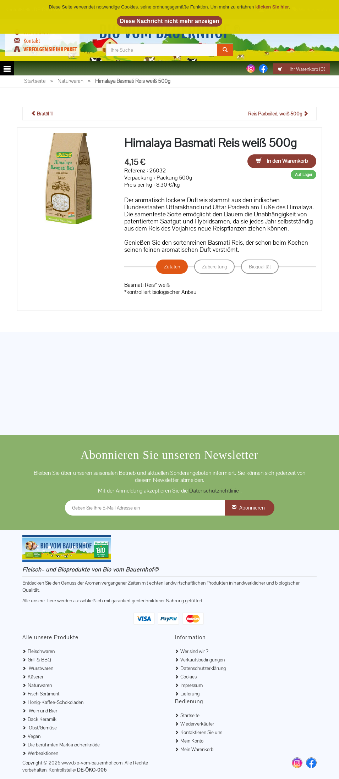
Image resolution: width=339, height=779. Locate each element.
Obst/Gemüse (42, 728)
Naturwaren (40, 685)
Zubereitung (214, 267)
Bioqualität (260, 267)
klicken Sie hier (272, 7)
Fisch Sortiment (43, 694)
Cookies (188, 677)
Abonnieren (252, 508)
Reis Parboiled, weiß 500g (278, 114)
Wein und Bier (42, 711)
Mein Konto (191, 741)
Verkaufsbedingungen (202, 660)
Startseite (189, 715)
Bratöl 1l (42, 114)
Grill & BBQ (39, 660)
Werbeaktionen (43, 753)
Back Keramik (42, 719)
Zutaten (172, 267)
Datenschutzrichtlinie (214, 491)
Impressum (191, 685)
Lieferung (189, 694)
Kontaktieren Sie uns (201, 732)
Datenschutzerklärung (203, 668)
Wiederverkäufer (197, 724)
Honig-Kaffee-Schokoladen (55, 702)
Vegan (34, 736)
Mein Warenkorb (196, 749)
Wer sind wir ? (194, 651)
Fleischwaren (41, 651)
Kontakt (31, 41)
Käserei (35, 677)
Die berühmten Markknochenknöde (64, 745)
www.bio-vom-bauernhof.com (91, 763)
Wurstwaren (40, 668)
